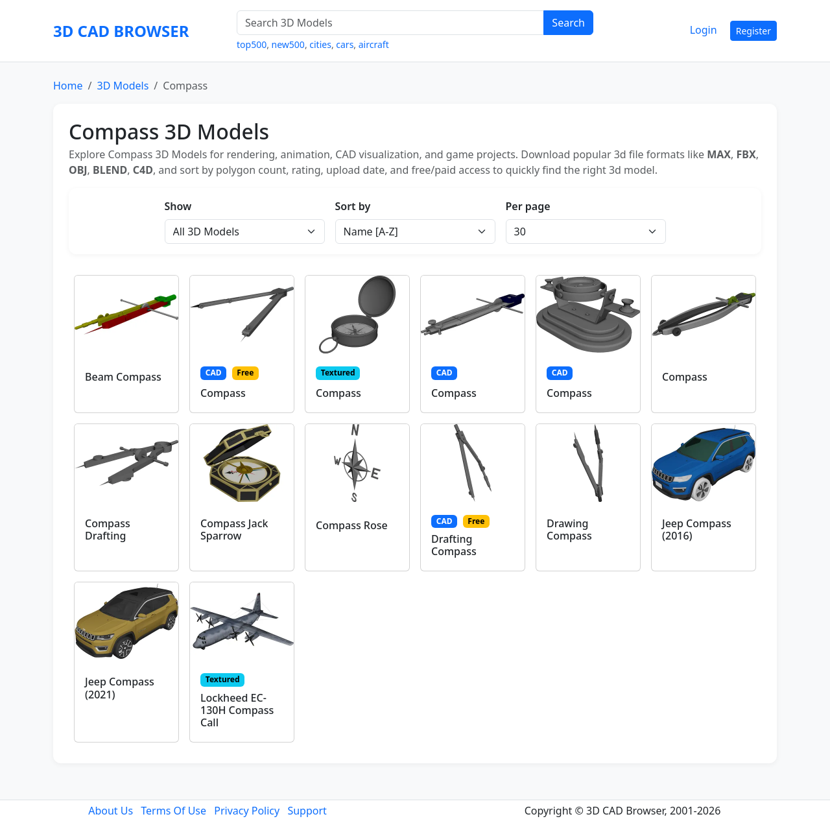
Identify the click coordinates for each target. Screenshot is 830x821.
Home (68, 85)
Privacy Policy (246, 810)
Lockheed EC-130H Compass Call (237, 710)
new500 (288, 44)
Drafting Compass (454, 545)
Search (568, 23)
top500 (252, 44)
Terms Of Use (173, 810)
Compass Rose (352, 525)
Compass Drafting (107, 529)
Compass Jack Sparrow (234, 529)
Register (753, 31)
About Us (110, 810)
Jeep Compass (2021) (119, 687)
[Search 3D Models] (390, 22)
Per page (528, 206)
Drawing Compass (569, 529)
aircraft (374, 44)
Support (306, 810)
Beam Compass (123, 377)
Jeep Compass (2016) (696, 529)
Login (703, 30)
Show (178, 206)
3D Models (122, 85)
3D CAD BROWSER (121, 31)
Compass (223, 393)
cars (344, 44)
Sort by (353, 206)
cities (320, 44)
